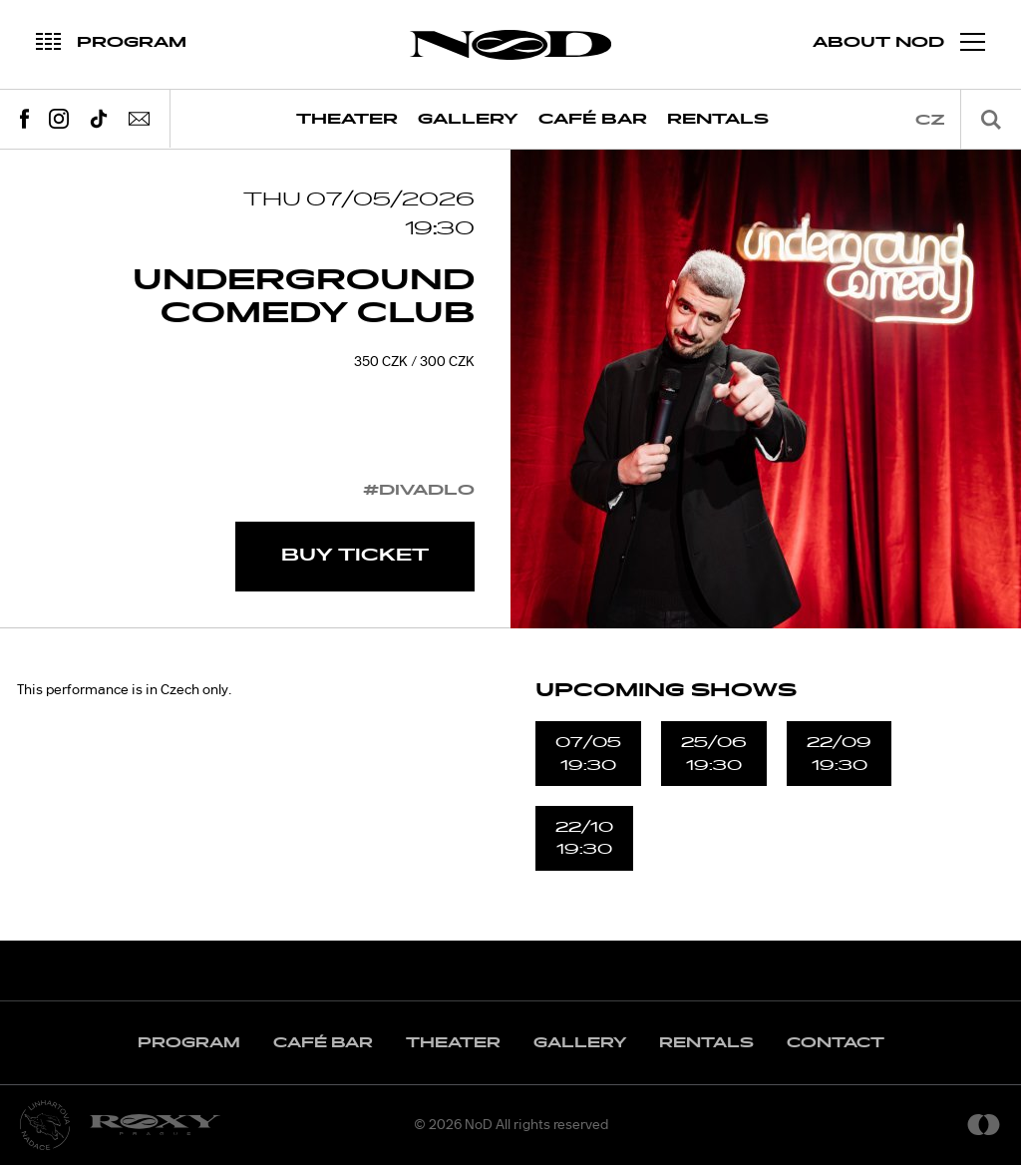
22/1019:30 (584, 838)
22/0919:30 (839, 753)
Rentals (718, 119)
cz (930, 120)
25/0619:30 (714, 753)
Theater (347, 119)
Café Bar (592, 119)
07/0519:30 (588, 753)
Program (189, 1042)
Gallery (468, 119)
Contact (835, 1042)
